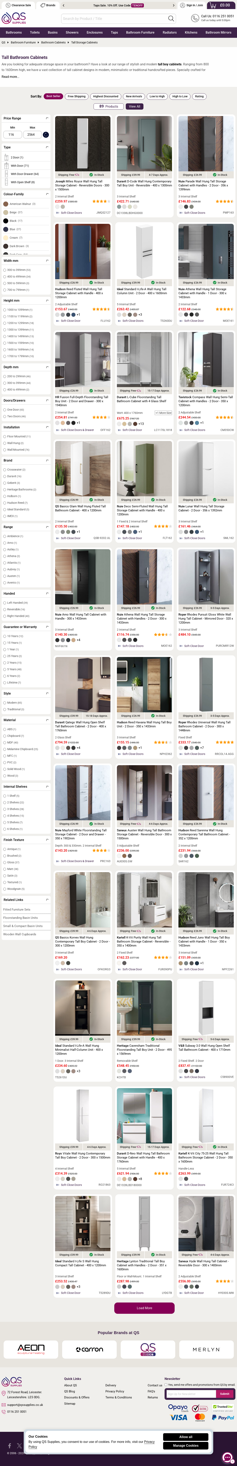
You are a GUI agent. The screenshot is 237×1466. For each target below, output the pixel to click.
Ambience (15, 536)
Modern (14, 702)
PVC (11, 762)
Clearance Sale (18, 5)
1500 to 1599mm (20, 342)
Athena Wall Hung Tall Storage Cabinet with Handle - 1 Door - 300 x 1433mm (202, 293)
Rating (199, 96)
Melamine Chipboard (22, 749)
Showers (72, 32)
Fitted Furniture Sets (16, 909)
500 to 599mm (18, 283)
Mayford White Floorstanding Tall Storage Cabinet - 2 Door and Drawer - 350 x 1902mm (81, 834)
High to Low (180, 96)
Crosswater (16, 469)
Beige (16, 212)
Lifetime (14, 682)
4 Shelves (15, 815)
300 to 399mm (19, 269)
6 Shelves (15, 829)
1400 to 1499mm (20, 336)
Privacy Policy (114, 1391)
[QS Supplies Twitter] (19, 1445)
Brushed (14, 855)
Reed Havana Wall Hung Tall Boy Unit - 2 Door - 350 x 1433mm (144, 724)
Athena (13, 556)
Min (12, 127)
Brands (47, 5)
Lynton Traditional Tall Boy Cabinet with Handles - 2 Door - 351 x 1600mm (141, 1265)
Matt (12, 869)
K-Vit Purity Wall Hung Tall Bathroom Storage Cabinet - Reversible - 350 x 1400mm (143, 941)
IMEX (12, 516)
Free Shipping (77, 96)
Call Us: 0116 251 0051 (217, 16)
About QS (70, 1385)
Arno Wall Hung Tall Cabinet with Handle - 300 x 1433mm (80, 616)
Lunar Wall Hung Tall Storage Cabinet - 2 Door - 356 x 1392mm (201, 508)
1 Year (13, 649)
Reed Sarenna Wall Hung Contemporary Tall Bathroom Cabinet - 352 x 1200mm (204, 834)
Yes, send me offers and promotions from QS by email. (201, 1384)
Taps (114, 32)
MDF (12, 742)
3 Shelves (15, 809)
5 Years (14, 669)
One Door (15, 409)
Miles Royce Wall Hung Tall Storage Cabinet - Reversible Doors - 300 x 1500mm (82, 185)
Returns (153, 1397)
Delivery (110, 1385)
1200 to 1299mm (20, 323)
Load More (144, 1308)
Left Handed (17, 602)
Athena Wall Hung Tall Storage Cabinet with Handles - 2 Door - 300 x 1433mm (141, 618)
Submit (224, 1393)
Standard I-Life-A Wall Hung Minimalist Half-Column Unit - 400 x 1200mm (79, 1050)
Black (16, 220)
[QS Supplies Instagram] (29, 1445)
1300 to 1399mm (20, 329)
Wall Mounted (18, 449)
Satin (12, 875)
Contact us (155, 1385)
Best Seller (53, 96)
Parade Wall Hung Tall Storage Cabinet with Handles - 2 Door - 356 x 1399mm (203, 185)
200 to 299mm (19, 376)
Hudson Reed (17, 502)
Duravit (14, 476)
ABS (11, 729)
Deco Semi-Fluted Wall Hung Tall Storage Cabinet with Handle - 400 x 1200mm (142, 510)
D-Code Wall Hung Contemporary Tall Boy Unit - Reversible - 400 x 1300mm (144, 183)
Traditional (15, 709)
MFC (12, 755)
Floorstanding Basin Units (20, 918)
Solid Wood (16, 769)
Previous (63, 5)
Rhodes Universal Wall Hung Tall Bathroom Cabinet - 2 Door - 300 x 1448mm (204, 726)
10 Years (15, 636)
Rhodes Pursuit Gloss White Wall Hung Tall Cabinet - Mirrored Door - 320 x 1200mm (205, 618)
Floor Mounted (19, 436)
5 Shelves (15, 822)
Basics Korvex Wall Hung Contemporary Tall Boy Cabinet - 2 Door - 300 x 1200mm (82, 941)
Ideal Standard (18, 509)
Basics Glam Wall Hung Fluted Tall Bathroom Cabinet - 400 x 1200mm (80, 508)
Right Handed (18, 616)
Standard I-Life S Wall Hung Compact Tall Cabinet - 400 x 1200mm (80, 1263)
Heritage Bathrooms (21, 489)
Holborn (14, 496)
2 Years (14, 662)
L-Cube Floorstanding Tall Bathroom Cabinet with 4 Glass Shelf (141, 399)
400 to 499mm (19, 276)
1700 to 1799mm (20, 356)
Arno (12, 542)
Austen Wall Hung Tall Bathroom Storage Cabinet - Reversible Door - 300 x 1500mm (144, 834)
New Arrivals (134, 96)
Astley (13, 549)
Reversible (16, 609)
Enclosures (95, 32)
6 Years (13, 675)
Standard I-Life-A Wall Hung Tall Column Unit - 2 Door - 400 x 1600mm (142, 291)
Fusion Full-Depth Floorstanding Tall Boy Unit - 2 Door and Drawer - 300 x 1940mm (81, 401)
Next (173, 5)
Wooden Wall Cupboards (19, 934)
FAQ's (151, 1391)
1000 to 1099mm (19, 309)
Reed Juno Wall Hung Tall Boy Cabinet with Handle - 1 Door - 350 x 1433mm (204, 941)
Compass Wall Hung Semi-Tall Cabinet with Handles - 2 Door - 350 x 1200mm (205, 401)
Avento (13, 582)
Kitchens (191, 32)
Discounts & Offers (77, 1397)
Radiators (170, 32)
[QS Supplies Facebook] (9, 1445)
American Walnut (22, 204)
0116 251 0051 (14, 1412)
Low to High (157, 96)
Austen (13, 576)
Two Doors (16, 416)
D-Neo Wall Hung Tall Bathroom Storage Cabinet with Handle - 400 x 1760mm (143, 1157)
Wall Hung (15, 443)
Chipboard (15, 735)
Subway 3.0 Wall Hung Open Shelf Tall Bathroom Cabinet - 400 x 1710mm (204, 1048)
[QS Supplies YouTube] (39, 1445)
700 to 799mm (18, 289)
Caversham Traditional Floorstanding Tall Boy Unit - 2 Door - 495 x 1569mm (144, 1050)
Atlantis (14, 562)
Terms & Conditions (118, 1397)
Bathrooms (14, 32)
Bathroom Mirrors (218, 32)
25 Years (14, 656)
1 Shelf (13, 795)
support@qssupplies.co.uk (22, 1405)
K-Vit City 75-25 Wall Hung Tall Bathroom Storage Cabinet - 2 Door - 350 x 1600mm (205, 1157)
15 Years (14, 642)
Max (32, 127)
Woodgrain (16, 888)
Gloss (13, 862)
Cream (16, 237)
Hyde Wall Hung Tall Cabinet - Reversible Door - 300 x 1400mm (203, 1263)
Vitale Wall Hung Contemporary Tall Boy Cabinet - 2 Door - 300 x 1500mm (82, 1155)
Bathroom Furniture (140, 32)
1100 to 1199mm (19, 316)
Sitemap (69, 1403)
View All (134, 106)
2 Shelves (15, 802)
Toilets (35, 32)
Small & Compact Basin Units (23, 926)
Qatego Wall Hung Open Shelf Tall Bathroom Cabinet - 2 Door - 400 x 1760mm (80, 726)
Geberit (13, 482)
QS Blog (69, 1391)
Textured (14, 882)
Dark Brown (19, 246)
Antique (14, 849)
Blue (15, 229)
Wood (12, 775)
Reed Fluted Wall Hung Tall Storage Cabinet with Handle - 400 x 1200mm (79, 293)
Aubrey (13, 569)
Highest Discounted (105, 96)
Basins (53, 32)
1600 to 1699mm (20, 349)
